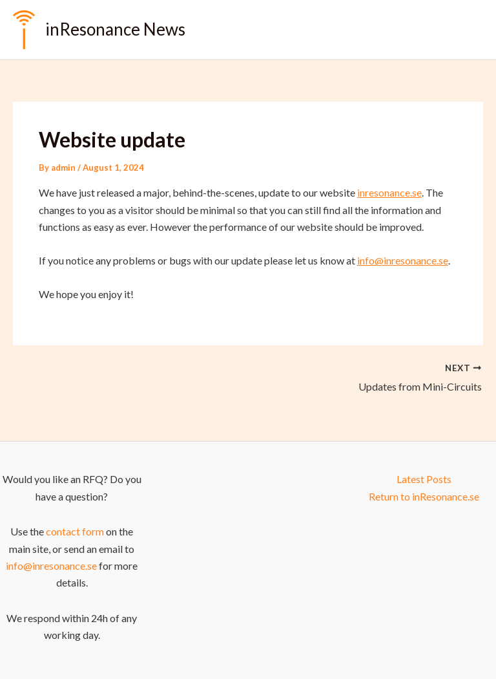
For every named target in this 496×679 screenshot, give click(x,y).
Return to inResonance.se (424, 496)
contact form (75, 531)
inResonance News (115, 29)
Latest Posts (424, 479)
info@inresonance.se (402, 260)
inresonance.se (389, 192)
